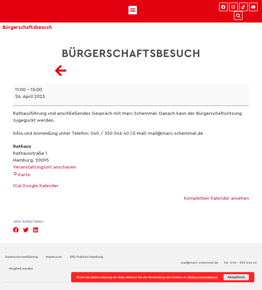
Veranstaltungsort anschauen (44, 167)
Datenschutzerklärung (21, 256)
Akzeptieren (236, 277)
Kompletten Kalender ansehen (216, 198)
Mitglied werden (21, 268)
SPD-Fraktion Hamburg (86, 256)
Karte (21, 174)
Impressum (54, 256)
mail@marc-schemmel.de (199, 262)
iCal (17, 185)
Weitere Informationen (202, 277)
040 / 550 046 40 (110, 133)
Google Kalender (40, 185)
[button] (132, 10)
